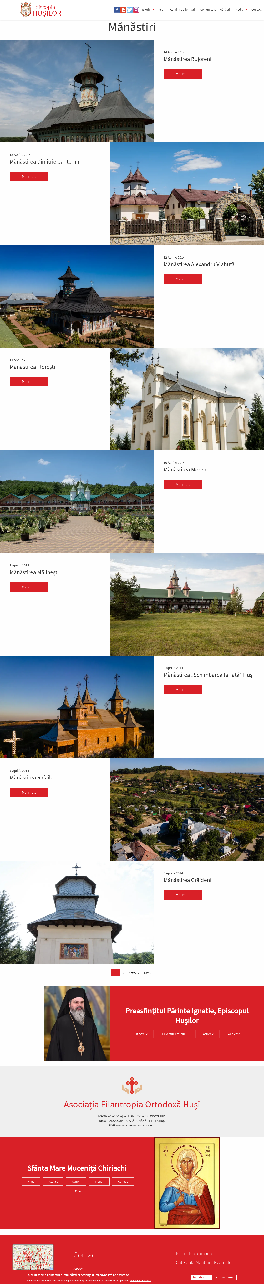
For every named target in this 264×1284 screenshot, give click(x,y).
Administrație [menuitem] (179, 9)
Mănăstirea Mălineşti (34, 572)
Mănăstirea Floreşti (32, 366)
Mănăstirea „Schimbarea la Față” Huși (209, 674)
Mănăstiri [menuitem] (226, 9)
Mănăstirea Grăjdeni (187, 880)
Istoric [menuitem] (146, 9)
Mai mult (183, 73)
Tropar (99, 1181)
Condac (123, 1181)
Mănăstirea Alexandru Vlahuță (199, 264)
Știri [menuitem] (194, 9)
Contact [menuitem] (256, 9)
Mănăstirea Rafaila (31, 777)
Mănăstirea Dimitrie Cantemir (44, 161)
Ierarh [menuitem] (162, 9)
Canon (76, 1181)
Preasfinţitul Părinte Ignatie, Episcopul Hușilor (187, 1015)
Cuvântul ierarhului (174, 1034)
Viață (31, 1181)
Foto (78, 1191)
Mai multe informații (140, 1280)
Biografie (142, 1034)
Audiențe (234, 1034)
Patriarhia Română (194, 1253)
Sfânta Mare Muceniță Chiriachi (77, 1168)
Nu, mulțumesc (225, 1277)
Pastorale (208, 1034)
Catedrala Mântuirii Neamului (204, 1262)
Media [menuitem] (239, 9)
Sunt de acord (201, 1277)
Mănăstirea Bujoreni (187, 59)
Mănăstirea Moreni (186, 469)
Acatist (53, 1181)
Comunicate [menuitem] (208, 9)
